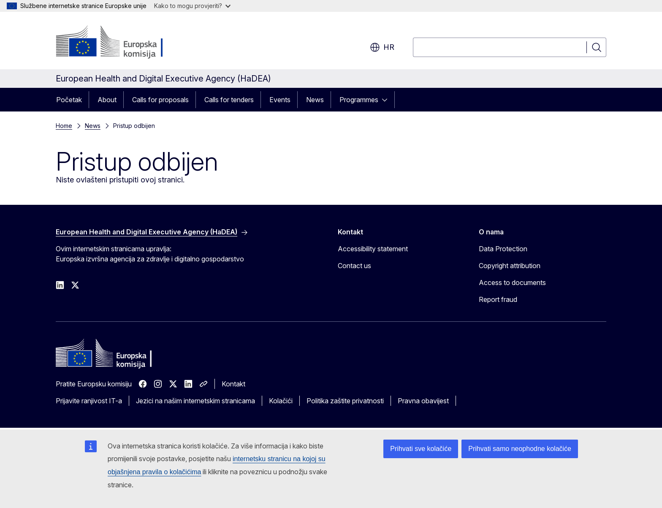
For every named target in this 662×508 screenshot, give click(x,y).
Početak (69, 99)
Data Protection (503, 248)
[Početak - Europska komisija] (124, 42)
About (107, 99)
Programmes (358, 99)
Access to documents (512, 282)
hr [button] (382, 47)
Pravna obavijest (423, 401)
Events (279, 99)
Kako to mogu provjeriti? (192, 5)
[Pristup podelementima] (387, 99)
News (315, 99)
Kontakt (233, 384)
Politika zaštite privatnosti (345, 401)
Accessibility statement (373, 248)
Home (64, 125)
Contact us (354, 265)
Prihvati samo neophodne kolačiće (519, 448)
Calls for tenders (229, 99)
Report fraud (498, 299)
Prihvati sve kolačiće (420, 448)
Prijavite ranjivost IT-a (89, 401)
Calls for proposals (160, 99)
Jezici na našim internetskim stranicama (195, 401)
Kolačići (281, 401)
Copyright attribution (509, 265)
